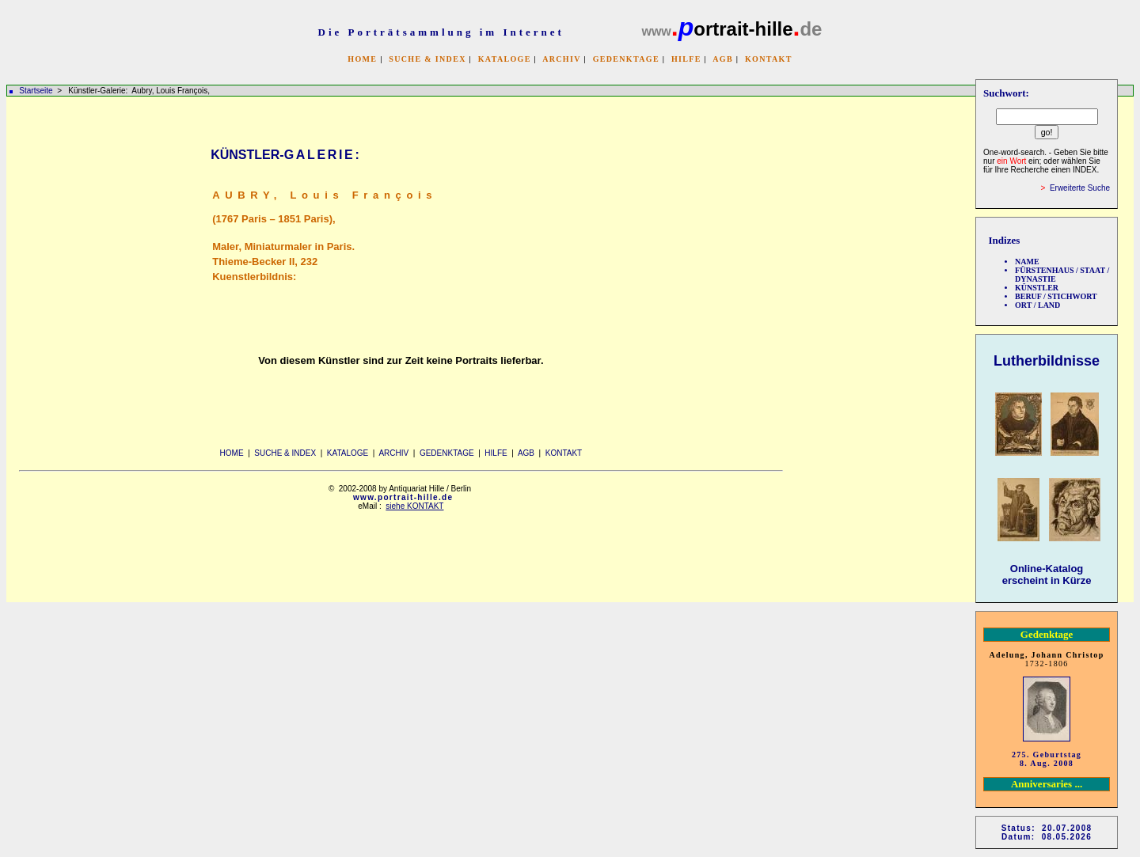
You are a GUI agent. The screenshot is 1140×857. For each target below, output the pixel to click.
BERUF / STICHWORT (1056, 296)
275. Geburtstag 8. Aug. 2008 (1046, 759)
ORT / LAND (1037, 305)
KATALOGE (504, 59)
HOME (362, 59)
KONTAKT (768, 59)
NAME (1027, 261)
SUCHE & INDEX (427, 59)
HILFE (686, 59)
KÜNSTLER (1036, 287)
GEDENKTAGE (626, 59)
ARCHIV (561, 59)
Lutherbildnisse (1047, 361)
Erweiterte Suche (1080, 188)
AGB (722, 59)
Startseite (35, 90)
